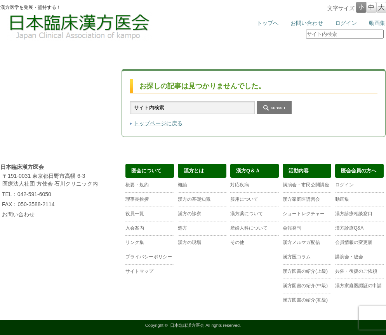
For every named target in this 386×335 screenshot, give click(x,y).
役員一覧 (134, 213)
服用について (244, 199)
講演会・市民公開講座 (306, 185)
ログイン (346, 23)
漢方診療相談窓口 (353, 213)
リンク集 (134, 242)
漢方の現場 (189, 242)
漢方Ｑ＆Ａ (160, 55)
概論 (182, 185)
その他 (237, 242)
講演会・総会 (349, 257)
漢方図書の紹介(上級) (305, 271)
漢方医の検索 (353, 55)
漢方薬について (246, 213)
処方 (182, 228)
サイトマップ (139, 271)
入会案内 (134, 228)
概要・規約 (137, 185)
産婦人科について (249, 228)
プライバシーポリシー (148, 257)
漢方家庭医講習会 (301, 199)
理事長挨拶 (137, 199)
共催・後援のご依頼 (356, 271)
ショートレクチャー (304, 213)
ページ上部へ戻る (361, 144)
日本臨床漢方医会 (187, 325)
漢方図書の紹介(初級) (305, 300)
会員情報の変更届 (353, 242)
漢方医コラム (297, 257)
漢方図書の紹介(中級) (305, 285)
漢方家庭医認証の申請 (358, 285)
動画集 (377, 23)
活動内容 (225, 55)
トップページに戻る (158, 123)
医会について (32, 55)
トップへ (267, 23)
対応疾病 (239, 185)
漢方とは (97, 55)
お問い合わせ (306, 23)
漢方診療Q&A (349, 228)
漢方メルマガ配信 (301, 242)
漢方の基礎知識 (194, 199)
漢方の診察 (189, 213)
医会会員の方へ (289, 55)
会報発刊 (292, 228)
